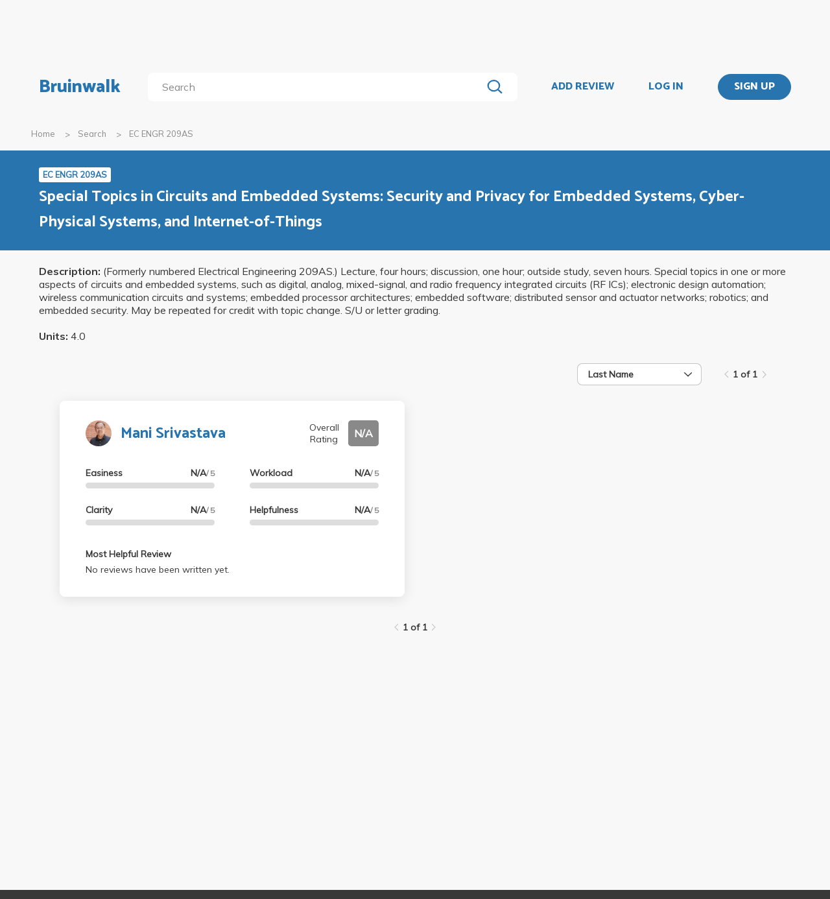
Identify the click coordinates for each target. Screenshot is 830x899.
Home (43, 133)
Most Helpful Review (128, 554)
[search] (317, 87)
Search (92, 133)
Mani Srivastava (173, 433)
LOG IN (665, 86)
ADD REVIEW (582, 86)
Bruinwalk (80, 87)
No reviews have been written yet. (158, 569)
